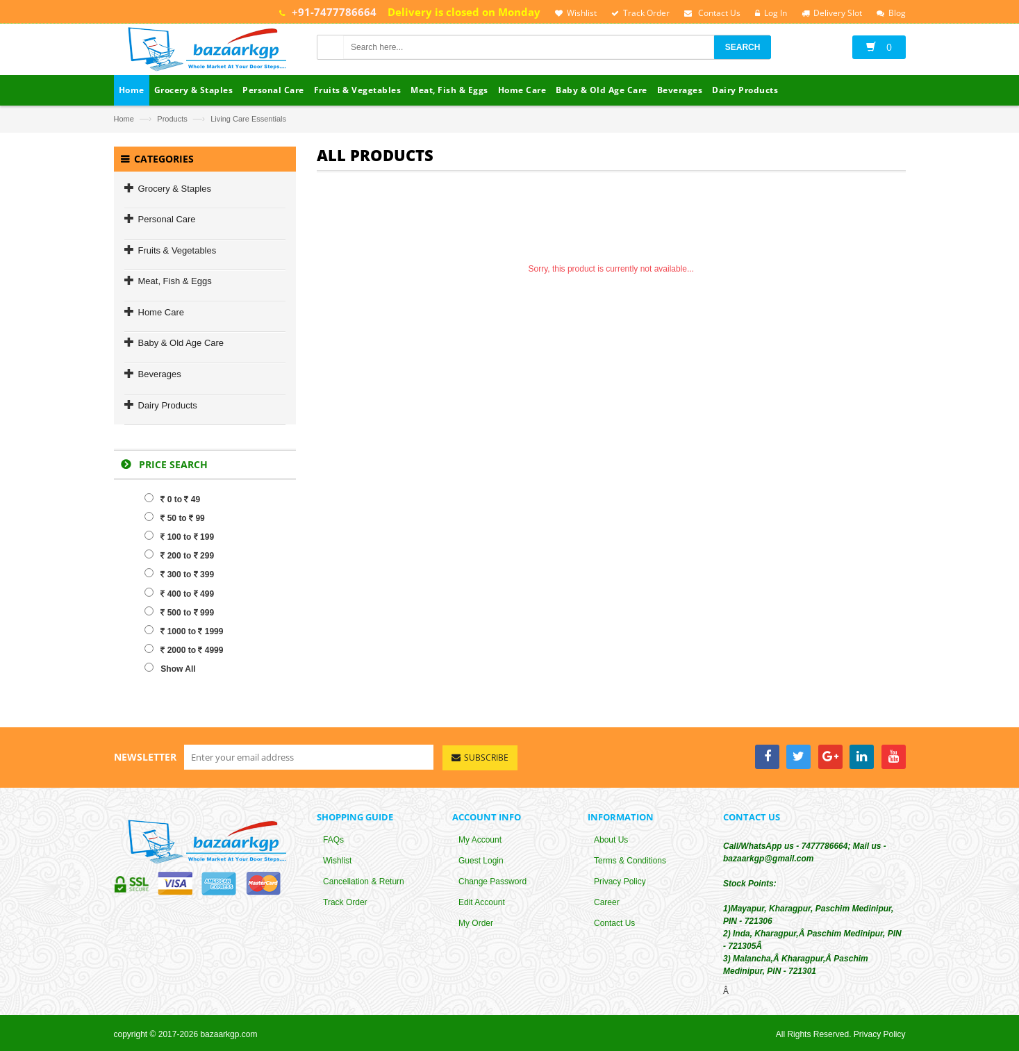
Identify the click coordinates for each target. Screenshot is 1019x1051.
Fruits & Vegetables (177, 250)
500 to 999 (179, 612)
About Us (611, 840)
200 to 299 (179, 555)
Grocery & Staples (175, 188)
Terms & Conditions (630, 861)
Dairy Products (167, 405)
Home (124, 119)
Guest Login (481, 861)
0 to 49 (172, 498)
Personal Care (167, 219)
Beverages (159, 374)
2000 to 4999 (183, 649)
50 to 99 (174, 517)
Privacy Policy (620, 881)
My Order (475, 923)
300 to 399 (179, 574)
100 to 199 (179, 536)
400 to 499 (179, 593)
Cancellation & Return (363, 881)
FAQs (333, 840)
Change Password (492, 881)
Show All (169, 668)
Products (172, 119)
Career (607, 902)
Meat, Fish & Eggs (175, 281)
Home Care (161, 312)
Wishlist (337, 861)
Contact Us (614, 923)
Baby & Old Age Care (181, 343)
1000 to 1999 (183, 630)
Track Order (345, 902)
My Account (480, 840)
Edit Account (481, 902)
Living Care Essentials (248, 119)
